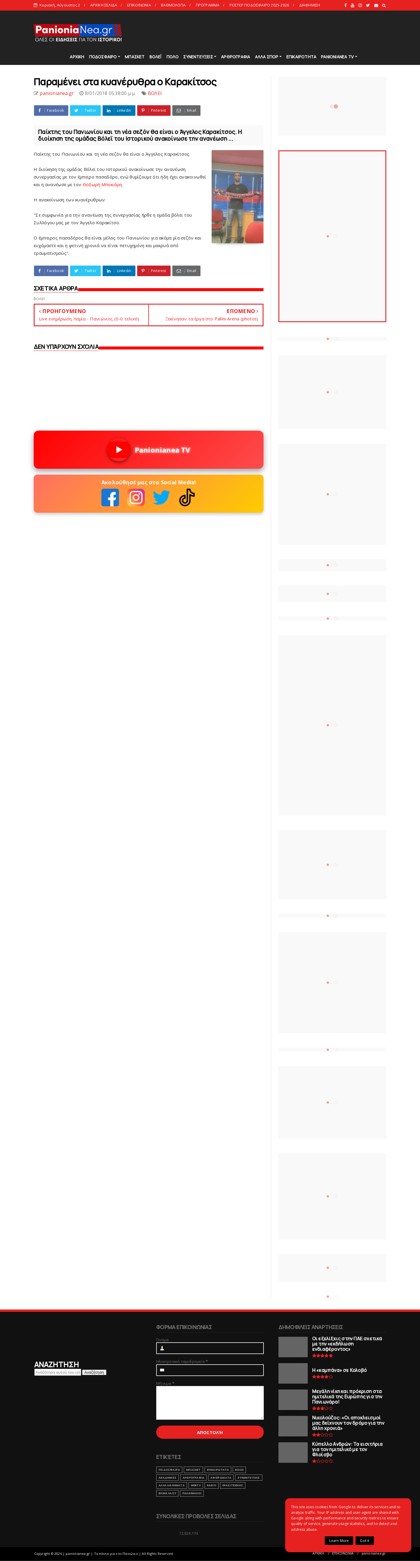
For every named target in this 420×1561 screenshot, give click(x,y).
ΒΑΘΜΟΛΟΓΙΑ (173, 5)
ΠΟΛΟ (172, 57)
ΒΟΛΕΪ (155, 57)
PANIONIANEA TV (337, 57)
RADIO (211, 1485)
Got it (364, 1540)
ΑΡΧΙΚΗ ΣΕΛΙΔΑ (103, 5)
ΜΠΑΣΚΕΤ (134, 57)
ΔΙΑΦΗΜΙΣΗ (309, 5)
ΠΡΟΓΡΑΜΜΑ (208, 5)
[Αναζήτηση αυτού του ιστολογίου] (57, 1372)
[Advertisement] (279, 32)
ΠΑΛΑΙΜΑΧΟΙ (191, 1493)
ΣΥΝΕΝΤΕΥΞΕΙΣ (198, 57)
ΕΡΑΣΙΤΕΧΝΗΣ (232, 1485)
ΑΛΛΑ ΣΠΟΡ (266, 57)
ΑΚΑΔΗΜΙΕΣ (167, 1478)
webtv (196, 1485)
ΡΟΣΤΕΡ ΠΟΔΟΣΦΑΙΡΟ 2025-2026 (259, 5)
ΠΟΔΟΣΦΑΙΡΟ (103, 57)
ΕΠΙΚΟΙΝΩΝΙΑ (139, 5)
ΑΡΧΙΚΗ (77, 57)
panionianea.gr (374, 1553)
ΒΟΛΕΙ (155, 93)
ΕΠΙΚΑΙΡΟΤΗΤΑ (301, 57)
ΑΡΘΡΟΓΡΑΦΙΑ (235, 57)
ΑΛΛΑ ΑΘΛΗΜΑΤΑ (172, 1485)
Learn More (339, 1540)
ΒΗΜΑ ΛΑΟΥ (167, 1493)
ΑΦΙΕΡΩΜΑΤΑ (220, 1478)
